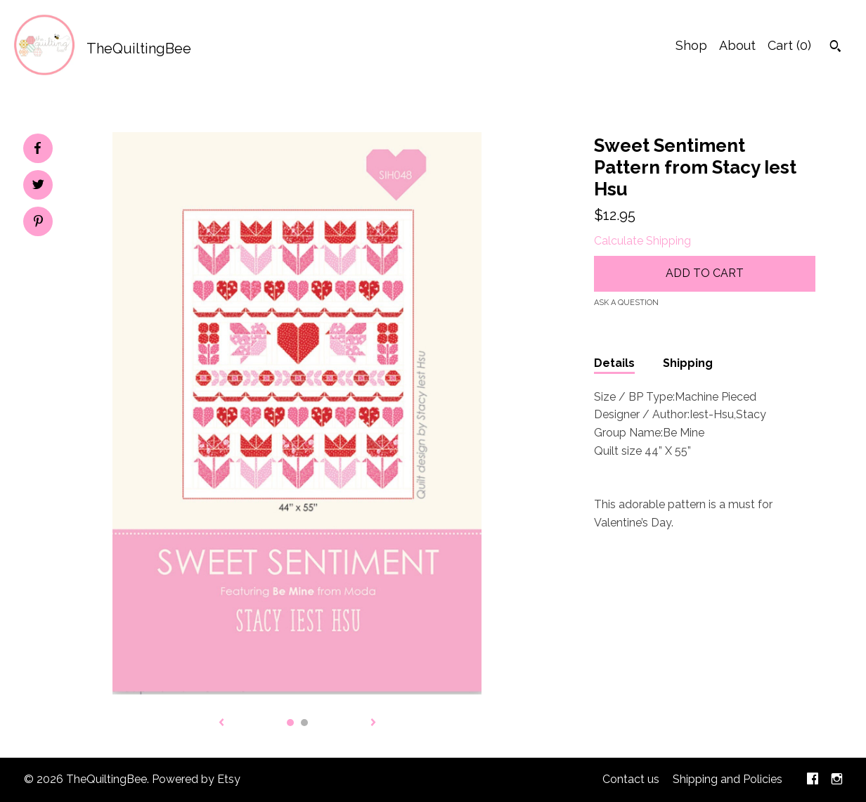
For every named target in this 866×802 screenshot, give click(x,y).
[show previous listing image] (221, 723)
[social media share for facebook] (37, 148)
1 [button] (290, 722)
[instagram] (837, 780)
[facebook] (812, 780)
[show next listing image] (373, 723)
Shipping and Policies (727, 779)
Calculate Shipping (642, 240)
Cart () (789, 45)
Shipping (688, 363)
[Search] (835, 48)
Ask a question (626, 302)
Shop (691, 45)
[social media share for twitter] (38, 186)
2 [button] (304, 722)
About (737, 45)
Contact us (630, 779)
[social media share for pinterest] (38, 222)
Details (614, 363)
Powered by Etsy (196, 779)
